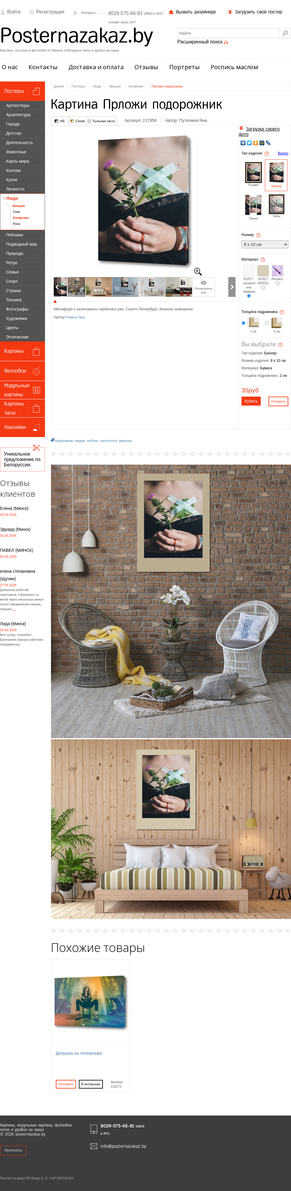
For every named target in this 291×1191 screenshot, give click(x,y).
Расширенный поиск (202, 42)
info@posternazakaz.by (123, 1146)
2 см (253, 331)
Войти (10, 12)
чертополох (109, 440)
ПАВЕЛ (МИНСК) (16, 550)
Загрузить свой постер (255, 12)
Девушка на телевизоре (79, 1053)
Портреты (184, 67)
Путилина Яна (193, 120)
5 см (277, 331)
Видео (283, 153)
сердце (79, 440)
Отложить (65, 1084)
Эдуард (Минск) (15, 529)
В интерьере (90, 1084)
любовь (92, 440)
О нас (10, 67)
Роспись (277, 279)
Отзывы (146, 67)
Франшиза (13, 1150)
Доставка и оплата (96, 67)
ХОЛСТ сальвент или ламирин (248, 285)
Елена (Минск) (14, 508)
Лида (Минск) (13, 623)
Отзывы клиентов (17, 488)
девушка (125, 440)
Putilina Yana (75, 317)
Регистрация (46, 12)
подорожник (64, 440)
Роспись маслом (234, 67)
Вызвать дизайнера (192, 12)
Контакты (43, 67)
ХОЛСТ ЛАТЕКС (263, 281)
